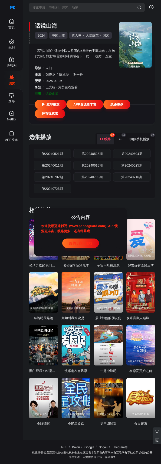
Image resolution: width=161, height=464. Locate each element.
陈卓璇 (64, 74)
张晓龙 (50, 74)
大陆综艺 (92, 35)
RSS (64, 447)
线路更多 (116, 104)
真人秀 (77, 35)
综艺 (106, 35)
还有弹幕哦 (50, 114)
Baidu (76, 447)
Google (89, 447)
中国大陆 (58, 35)
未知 (49, 68)
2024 (41, 35)
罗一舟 (78, 74)
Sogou (103, 447)
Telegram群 (120, 447)
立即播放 (50, 104)
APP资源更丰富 (84, 104)
